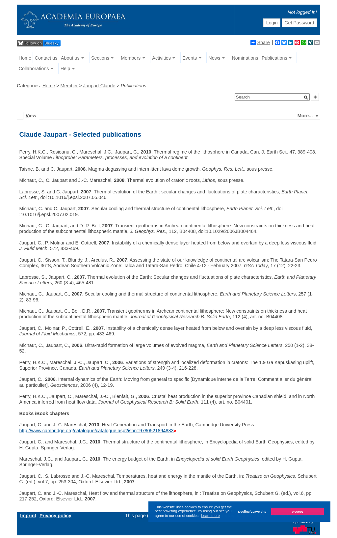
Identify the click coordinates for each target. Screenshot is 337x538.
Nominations (245, 58)
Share (260, 42)
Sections (100, 58)
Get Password (299, 22)
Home (25, 58)
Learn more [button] (210, 516)
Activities (161, 58)
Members (131, 58)
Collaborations (34, 68)
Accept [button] (297, 511)
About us (70, 58)
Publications (274, 58)
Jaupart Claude (99, 85)
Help (65, 68)
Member (69, 85)
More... (305, 115)
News (214, 58)
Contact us (46, 58)
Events (189, 58)
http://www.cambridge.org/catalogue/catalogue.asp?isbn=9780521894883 (96, 430)
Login (272, 22)
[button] (306, 97)
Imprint (28, 515)
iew (31, 115)
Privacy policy (55, 515)
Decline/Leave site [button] (252, 511)
